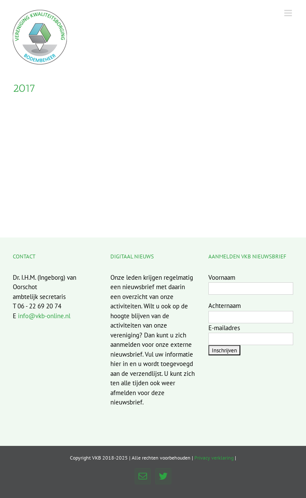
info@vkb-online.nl (44, 316)
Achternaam (224, 306)
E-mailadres (224, 328)
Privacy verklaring (214, 457)
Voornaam (221, 277)
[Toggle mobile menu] (288, 13)
